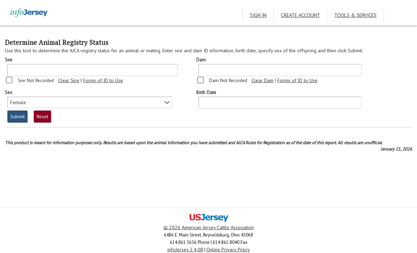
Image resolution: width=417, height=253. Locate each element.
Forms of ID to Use (103, 80)
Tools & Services (355, 15)
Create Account (300, 15)
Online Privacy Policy (228, 249)
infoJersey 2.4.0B (185, 249)
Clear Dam (262, 80)
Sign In (258, 15)
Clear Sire (68, 80)
